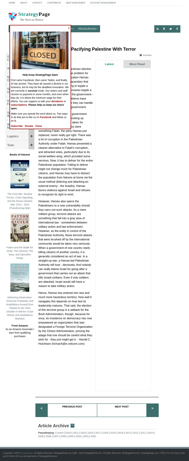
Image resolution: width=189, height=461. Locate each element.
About (23, 3)
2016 (105, 432)
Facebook (45, 117)
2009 (41, 436)
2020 (83, 432)
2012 (135, 432)
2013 (128, 432)
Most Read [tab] (137, 64)
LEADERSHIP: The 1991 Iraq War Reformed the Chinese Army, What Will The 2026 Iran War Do (121, 162)
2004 (78, 436)
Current (59, 432)
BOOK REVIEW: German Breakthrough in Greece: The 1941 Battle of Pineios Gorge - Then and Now (122, 127)
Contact (37, 3)
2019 (90, 432)
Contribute (54, 3)
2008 (48, 436)
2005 (71, 436)
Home (12, 3)
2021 (75, 432)
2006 (63, 436)
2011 (143, 432)
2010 (150, 432)
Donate (29, 126)
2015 (113, 432)
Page (29, 17)
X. (15, 120)
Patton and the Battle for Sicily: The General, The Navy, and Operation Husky (20, 236)
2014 (120, 432)
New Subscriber (75, 3)
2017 (98, 432)
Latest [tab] (109, 64)
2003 (86, 436)
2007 (55, 436)
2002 (93, 436)
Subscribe (17, 126)
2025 (68, 432)
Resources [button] (88, 28)
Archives (146, 55)
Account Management (103, 3)
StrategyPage (26, 453)
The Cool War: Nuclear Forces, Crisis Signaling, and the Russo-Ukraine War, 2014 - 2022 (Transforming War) (20, 184)
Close (38, 126)
